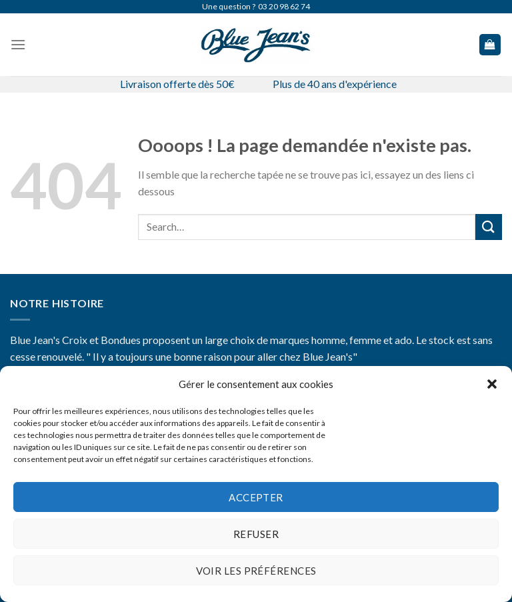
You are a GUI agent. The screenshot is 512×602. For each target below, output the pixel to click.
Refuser (256, 534)
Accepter (256, 497)
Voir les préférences (256, 571)
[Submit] (488, 227)
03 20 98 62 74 (284, 6)
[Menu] (18, 44)
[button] (492, 384)
